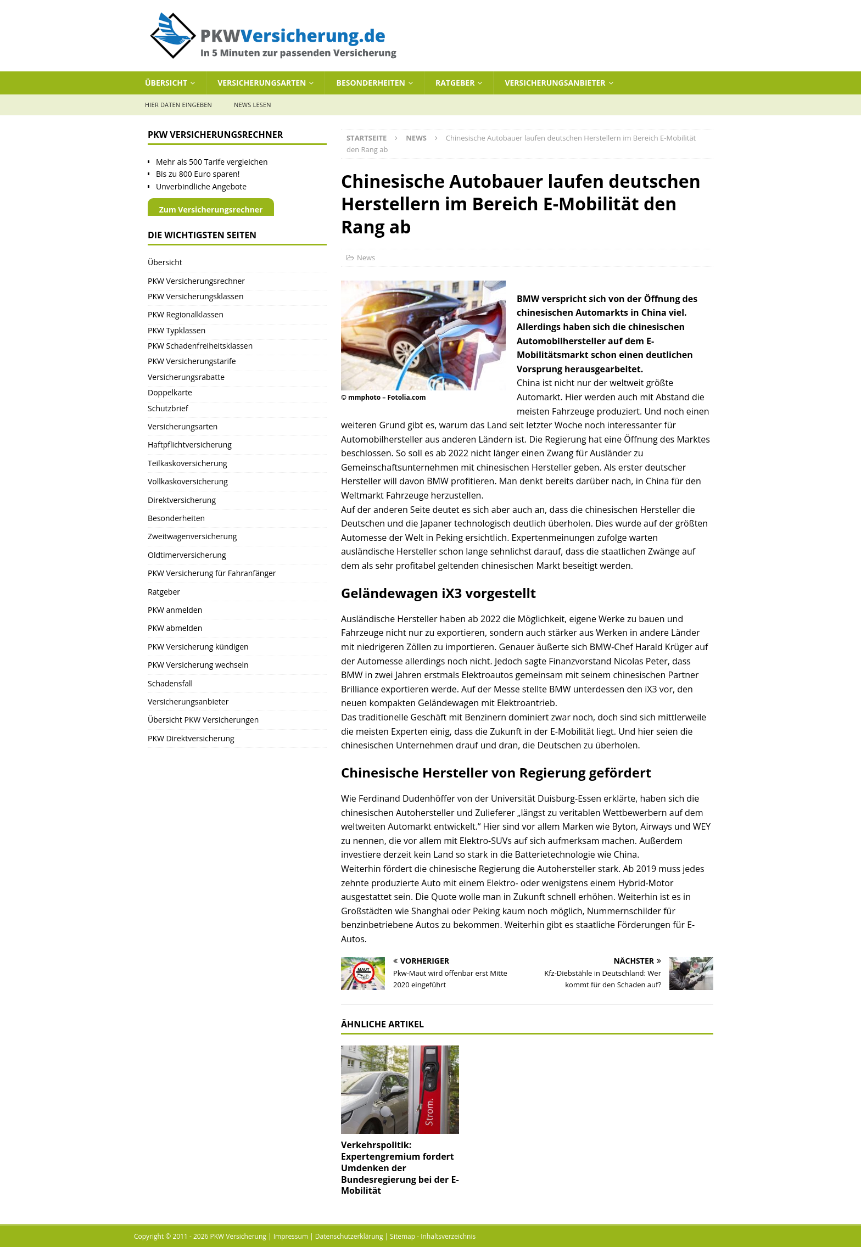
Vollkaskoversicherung (188, 481)
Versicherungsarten (261, 82)
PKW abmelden (175, 628)
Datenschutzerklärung (349, 1236)
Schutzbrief (168, 408)
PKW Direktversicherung (191, 738)
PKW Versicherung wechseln (198, 664)
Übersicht (166, 82)
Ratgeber (454, 82)
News (366, 257)
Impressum (290, 1236)
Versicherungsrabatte (186, 377)
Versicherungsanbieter (555, 82)
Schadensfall (170, 683)
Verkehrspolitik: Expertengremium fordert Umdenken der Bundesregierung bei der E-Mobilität (400, 1167)
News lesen (252, 104)
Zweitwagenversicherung (192, 536)
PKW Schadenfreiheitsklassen (200, 345)
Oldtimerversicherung (187, 555)
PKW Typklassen (176, 330)
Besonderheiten (370, 82)
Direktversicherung (182, 500)
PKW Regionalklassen (185, 314)
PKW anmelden (175, 610)
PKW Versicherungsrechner (196, 281)
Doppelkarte (170, 392)
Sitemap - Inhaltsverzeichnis (433, 1236)
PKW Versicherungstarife (192, 361)
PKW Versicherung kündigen (198, 646)
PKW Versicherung (238, 1236)
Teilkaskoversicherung (187, 463)
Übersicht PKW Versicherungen (203, 719)
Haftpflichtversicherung (190, 444)
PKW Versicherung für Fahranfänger (212, 573)
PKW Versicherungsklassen (195, 296)
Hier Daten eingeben (178, 104)
